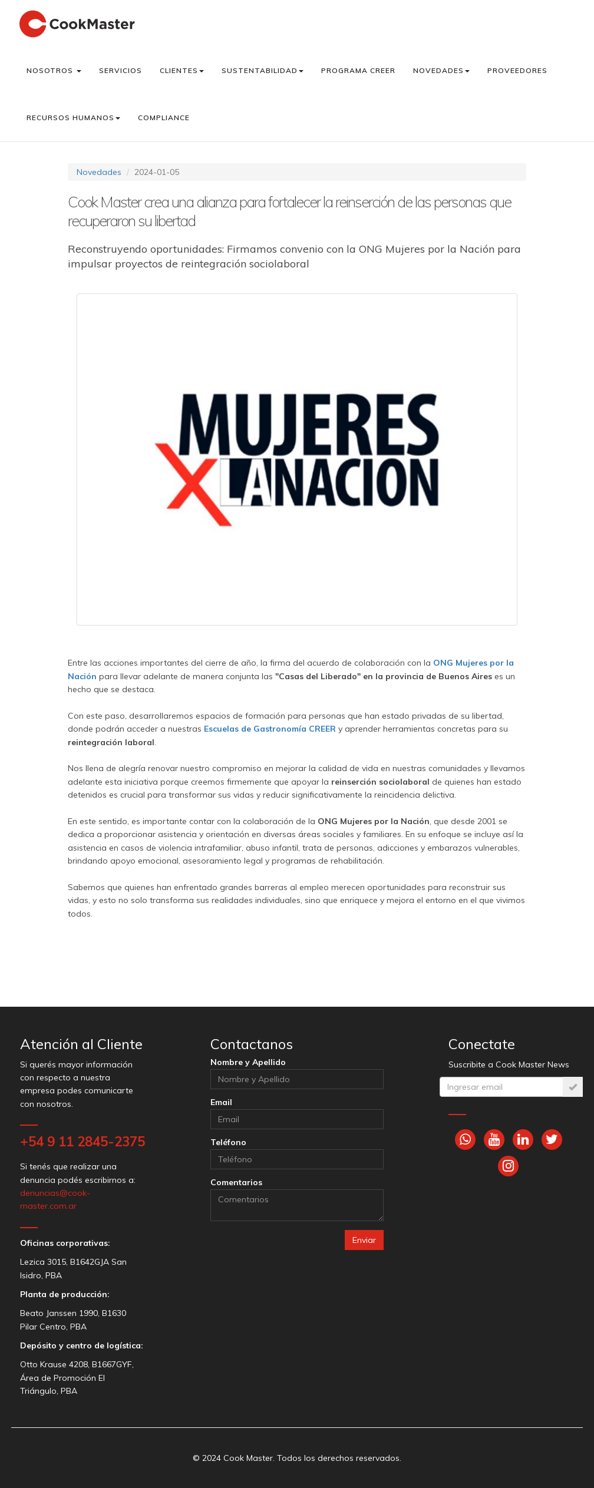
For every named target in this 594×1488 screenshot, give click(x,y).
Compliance (164, 117)
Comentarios (236, 1182)
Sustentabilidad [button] (262, 70)
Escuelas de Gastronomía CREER (270, 728)
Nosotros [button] (54, 70)
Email (221, 1102)
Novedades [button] (441, 70)
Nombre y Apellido (248, 1062)
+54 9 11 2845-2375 (82, 1141)
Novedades (99, 172)
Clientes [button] (182, 70)
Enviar (364, 1240)
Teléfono (228, 1142)
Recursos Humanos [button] (73, 117)
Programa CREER (358, 70)
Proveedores (517, 70)
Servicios (120, 70)
